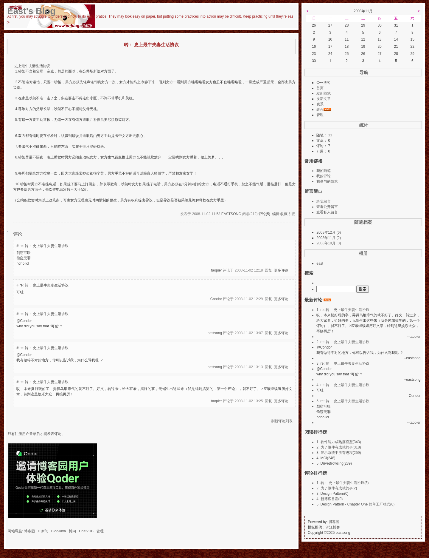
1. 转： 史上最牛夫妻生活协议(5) (342, 483)
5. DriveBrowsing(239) (334, 463)
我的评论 (323, 176)
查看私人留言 (327, 212)
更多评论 (281, 270)
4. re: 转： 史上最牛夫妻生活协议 (342, 385)
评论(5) (264, 214)
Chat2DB (86, 531)
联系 (320, 104)
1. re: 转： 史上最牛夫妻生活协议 (342, 310)
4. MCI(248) (325, 458)
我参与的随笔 (327, 181)
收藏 (283, 214)
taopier (216, 270)
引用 (292, 214)
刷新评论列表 (282, 421)
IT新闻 (43, 531)
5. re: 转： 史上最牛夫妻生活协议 (342, 401)
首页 (320, 88)
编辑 (275, 214)
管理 (100, 531)
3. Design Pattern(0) (332, 493)
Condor (216, 299)
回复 (268, 270)
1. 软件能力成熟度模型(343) (338, 442)
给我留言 (323, 201)
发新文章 (323, 99)
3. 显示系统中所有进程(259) (338, 453)
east (319, 263)
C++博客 (323, 83)
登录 (32, 434)
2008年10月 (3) (328, 243)
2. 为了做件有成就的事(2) (336, 488)
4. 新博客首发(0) (329, 499)
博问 (72, 531)
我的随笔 (323, 171)
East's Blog (31, 11)
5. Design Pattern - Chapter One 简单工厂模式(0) (355, 504)
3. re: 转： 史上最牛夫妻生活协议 (342, 363)
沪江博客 (333, 527)
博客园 (29, 531)
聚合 (320, 109)
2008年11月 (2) (328, 238)
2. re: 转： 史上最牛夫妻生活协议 (342, 342)
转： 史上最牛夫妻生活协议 (151, 44)
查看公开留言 (327, 207)
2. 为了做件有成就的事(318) (338, 447)
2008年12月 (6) (328, 232)
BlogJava (58, 531)
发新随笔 (323, 93)
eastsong (231, 214)
